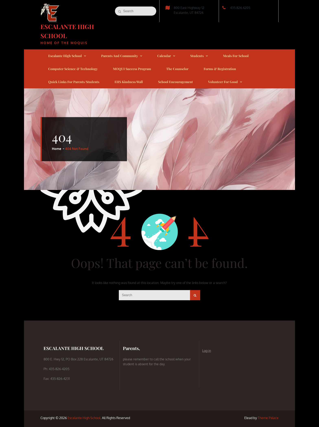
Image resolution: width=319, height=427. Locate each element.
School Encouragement (175, 82)
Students (197, 56)
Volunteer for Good (223, 82)
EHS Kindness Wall (129, 82)
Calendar (164, 56)
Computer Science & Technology (73, 69)
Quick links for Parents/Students (73, 82)
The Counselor (177, 69)
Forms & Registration (220, 69)
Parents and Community (119, 56)
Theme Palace (268, 418)
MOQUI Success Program (132, 69)
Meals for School (236, 56)
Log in (206, 351)
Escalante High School (65, 56)
